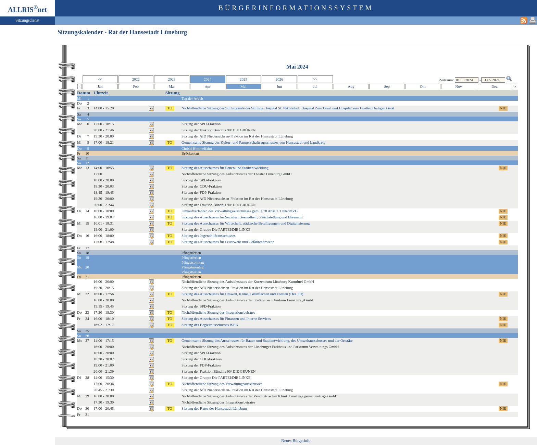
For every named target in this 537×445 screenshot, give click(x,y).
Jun (279, 86)
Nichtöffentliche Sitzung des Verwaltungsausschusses (222, 384)
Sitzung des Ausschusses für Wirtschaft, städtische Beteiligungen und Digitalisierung (246, 223)
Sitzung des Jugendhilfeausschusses (209, 235)
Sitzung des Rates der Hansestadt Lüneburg (214, 408)
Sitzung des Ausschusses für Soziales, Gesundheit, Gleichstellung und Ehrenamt (242, 217)
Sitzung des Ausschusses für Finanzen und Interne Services (226, 318)
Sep (387, 86)
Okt (423, 86)
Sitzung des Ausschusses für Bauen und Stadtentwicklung (225, 168)
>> (315, 79)
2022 (136, 79)
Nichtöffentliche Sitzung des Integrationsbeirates (218, 312)
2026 (279, 79)
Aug (351, 86)
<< (100, 79)
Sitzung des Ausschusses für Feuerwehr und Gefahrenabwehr (228, 242)
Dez (494, 86)
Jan (100, 86)
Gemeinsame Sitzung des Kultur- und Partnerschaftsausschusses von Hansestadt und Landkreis (253, 142)
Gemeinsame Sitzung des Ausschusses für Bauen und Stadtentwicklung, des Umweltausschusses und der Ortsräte (267, 340)
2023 (172, 79)
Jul (315, 86)
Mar (171, 86)
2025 (243, 79)
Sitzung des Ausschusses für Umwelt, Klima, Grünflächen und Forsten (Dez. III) (242, 294)
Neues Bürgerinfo (295, 440)
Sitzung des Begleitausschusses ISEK (210, 325)
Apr (208, 86)
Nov (458, 86)
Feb (136, 86)
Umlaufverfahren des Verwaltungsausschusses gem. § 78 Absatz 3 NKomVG (240, 211)
